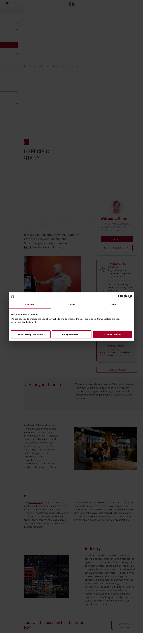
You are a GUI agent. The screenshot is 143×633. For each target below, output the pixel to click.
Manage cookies (71, 334)
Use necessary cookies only (31, 334)
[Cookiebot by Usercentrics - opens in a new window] (120, 296)
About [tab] (113, 304)
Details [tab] (71, 304)
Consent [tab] (29, 304)
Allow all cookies (112, 334)
